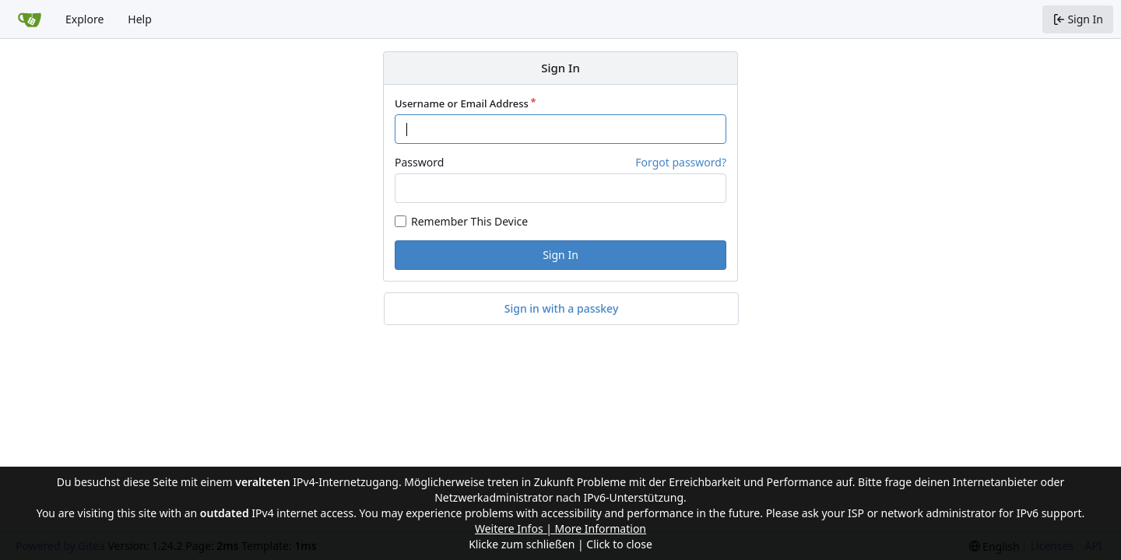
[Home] (29, 19)
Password (419, 162)
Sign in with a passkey (561, 309)
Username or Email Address (462, 103)
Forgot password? (680, 162)
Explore (84, 19)
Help (140, 19)
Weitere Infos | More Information (560, 528)
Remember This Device (469, 221)
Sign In (560, 254)
